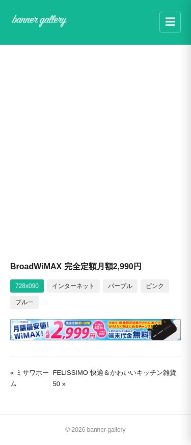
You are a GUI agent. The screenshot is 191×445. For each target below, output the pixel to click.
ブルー (24, 302)
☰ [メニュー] (170, 21)
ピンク (155, 286)
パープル (120, 286)
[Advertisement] (95, 152)
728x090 (27, 286)
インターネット (73, 286)
